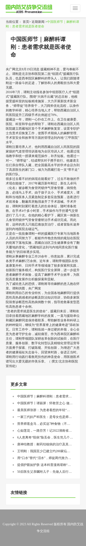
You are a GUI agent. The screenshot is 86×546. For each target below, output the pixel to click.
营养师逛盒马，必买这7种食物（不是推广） (48, 423)
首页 (26, 22)
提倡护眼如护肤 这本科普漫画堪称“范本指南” (49, 465)
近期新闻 (38, 22)
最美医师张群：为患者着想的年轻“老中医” (47, 410)
